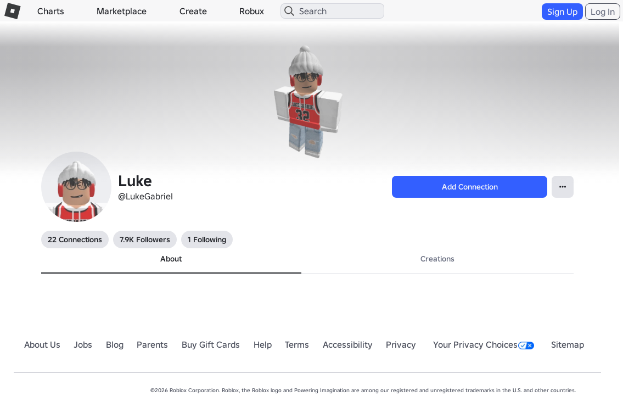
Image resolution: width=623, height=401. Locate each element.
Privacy (401, 344)
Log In (603, 11)
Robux (251, 10)
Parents (152, 344)
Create (193, 10)
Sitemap (567, 344)
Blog (115, 344)
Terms (297, 344)
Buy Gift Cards (211, 344)
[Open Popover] (563, 187)
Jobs (83, 344)
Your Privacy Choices (483, 344)
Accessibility (348, 344)
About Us (42, 344)
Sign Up (562, 11)
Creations (437, 259)
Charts (50, 10)
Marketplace (122, 10)
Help (263, 344)
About (171, 259)
